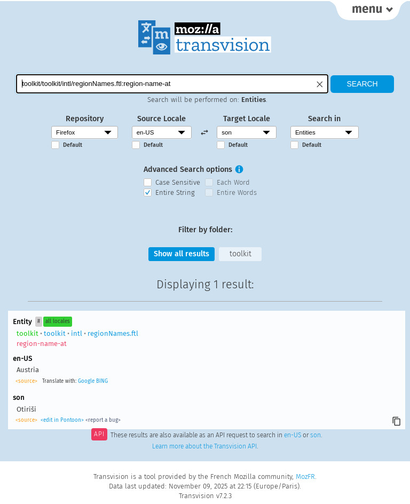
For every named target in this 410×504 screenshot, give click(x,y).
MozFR (305, 476)
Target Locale (246, 118)
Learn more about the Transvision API (204, 446)
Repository (85, 118)
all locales (57, 321)
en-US (292, 435)
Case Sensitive (177, 182)
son (315, 435)
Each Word (233, 182)
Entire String (175, 192)
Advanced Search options (188, 169)
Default (72, 144)
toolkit (240, 253)
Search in (324, 118)
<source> (26, 381)
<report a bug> (103, 420)
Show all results (181, 253)
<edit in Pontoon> (62, 420)
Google (86, 381)
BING (102, 381)
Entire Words (237, 192)
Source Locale (161, 118)
